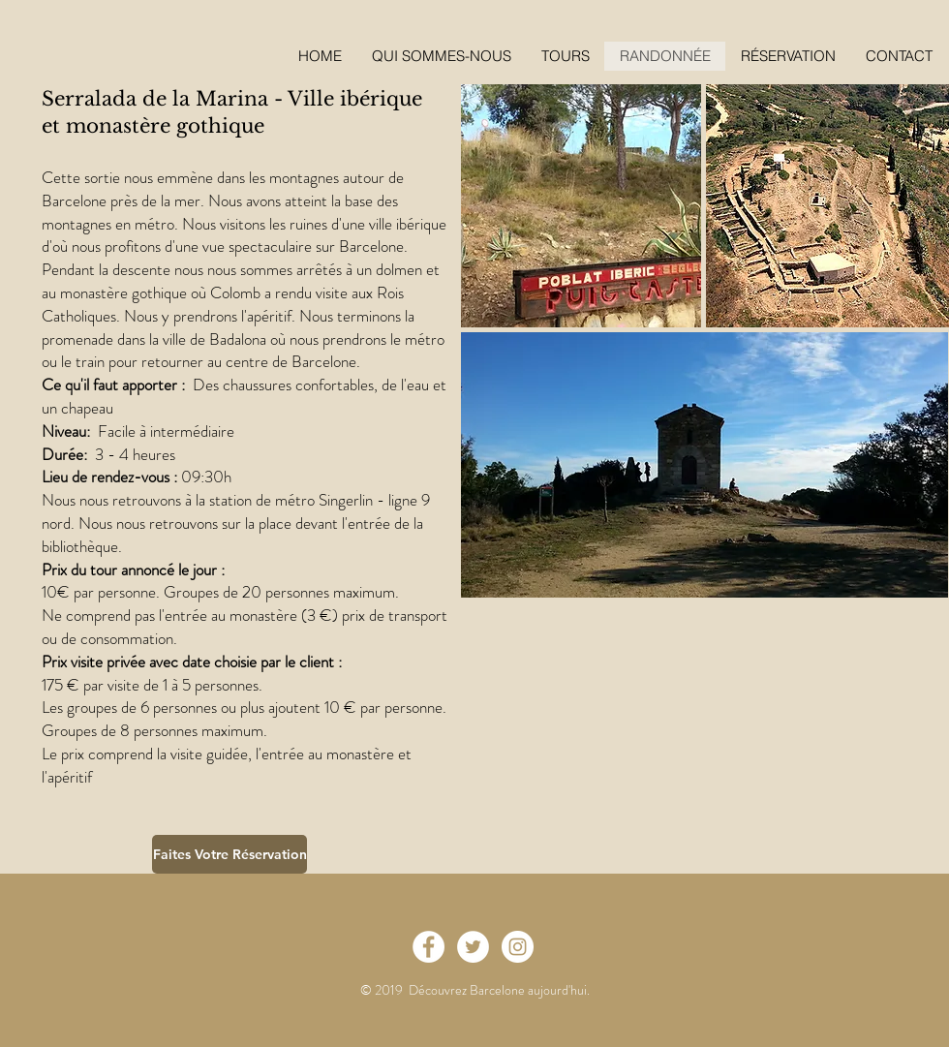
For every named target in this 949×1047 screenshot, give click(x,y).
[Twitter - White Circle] (473, 947)
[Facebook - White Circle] (428, 947)
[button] (787, 56)
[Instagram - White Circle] (518, 947)
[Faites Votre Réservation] (229, 854)
